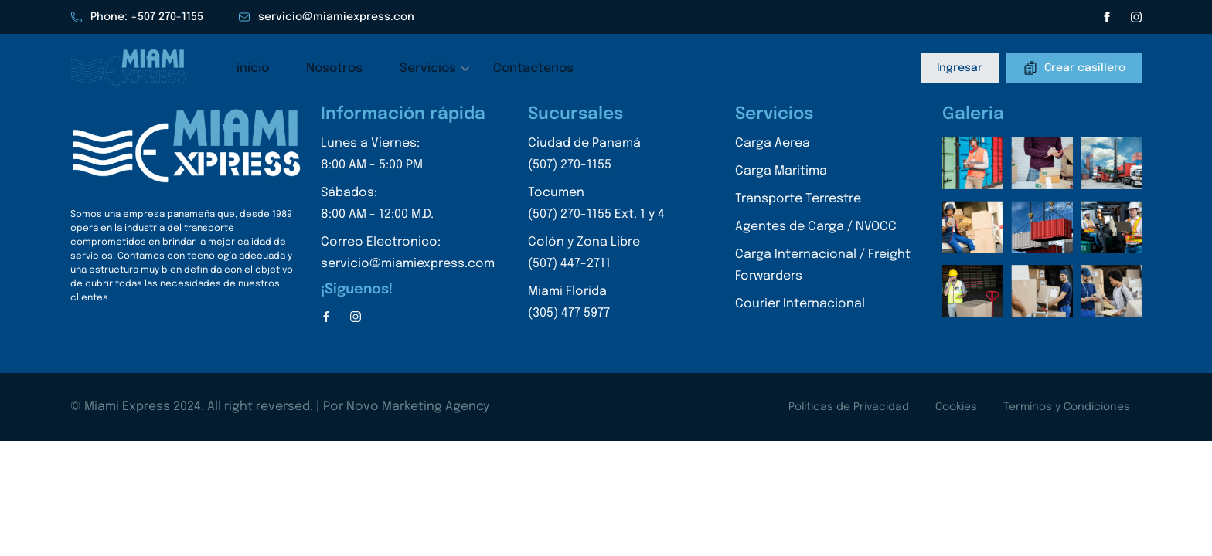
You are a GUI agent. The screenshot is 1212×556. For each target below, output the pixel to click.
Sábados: (408, 205)
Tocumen (596, 205)
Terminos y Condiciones (1066, 407)
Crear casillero (1074, 68)
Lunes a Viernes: (408, 156)
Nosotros (334, 68)
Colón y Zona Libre (596, 255)
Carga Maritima (781, 171)
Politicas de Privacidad (848, 407)
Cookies (956, 407)
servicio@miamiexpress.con (326, 17)
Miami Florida (596, 304)
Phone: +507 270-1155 (136, 17)
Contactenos (533, 68)
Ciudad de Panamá (596, 156)
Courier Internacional (800, 303)
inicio (253, 68)
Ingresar (959, 68)
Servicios (428, 68)
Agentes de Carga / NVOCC (816, 226)
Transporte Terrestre (798, 198)
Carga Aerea (772, 143)
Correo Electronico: (408, 255)
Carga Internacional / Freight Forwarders (823, 265)
